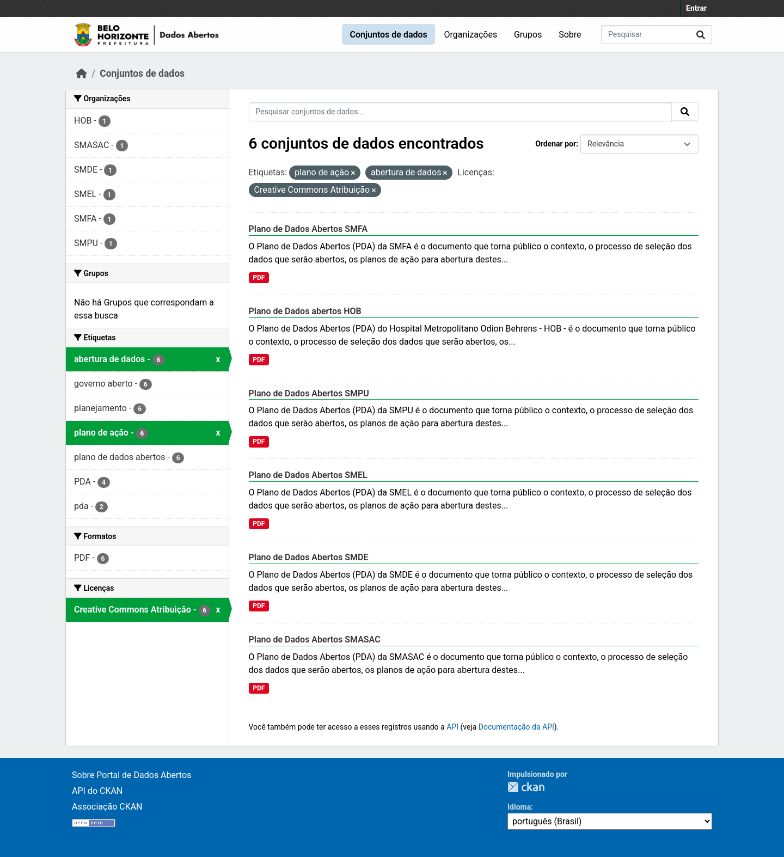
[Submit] (700, 34)
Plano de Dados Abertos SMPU (309, 393)
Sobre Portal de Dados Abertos (131, 775)
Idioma (519, 807)
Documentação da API (516, 727)
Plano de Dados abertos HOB (305, 311)
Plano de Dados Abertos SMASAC (315, 639)
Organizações (471, 34)
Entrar (696, 8)
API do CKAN (97, 791)
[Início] (81, 73)
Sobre (570, 34)
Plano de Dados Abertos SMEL (308, 475)
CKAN (525, 787)
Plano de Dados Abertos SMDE (309, 557)
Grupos (528, 34)
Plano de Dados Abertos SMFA (308, 229)
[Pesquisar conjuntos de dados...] (656, 34)
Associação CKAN (107, 806)
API (452, 727)
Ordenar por (555, 143)
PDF (259, 277)
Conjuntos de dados (388, 34)
